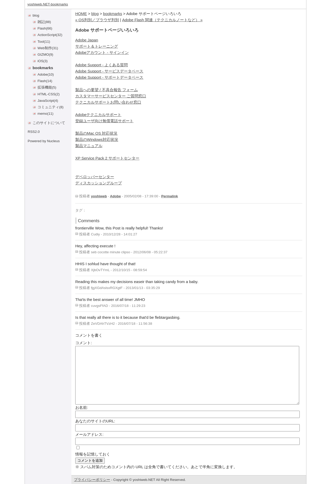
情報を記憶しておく (92, 454)
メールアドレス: (89, 434)
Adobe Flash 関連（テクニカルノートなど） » (162, 20)
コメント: (83, 343)
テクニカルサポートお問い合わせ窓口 (108, 102)
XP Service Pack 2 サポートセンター (107, 158)
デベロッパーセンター (94, 177)
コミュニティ (48, 107)
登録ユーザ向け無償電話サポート (104, 121)
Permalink (169, 196)
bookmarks (43, 68)
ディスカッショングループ (98, 183)
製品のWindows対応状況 (96, 139)
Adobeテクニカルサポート (98, 114)
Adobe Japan (86, 40)
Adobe (42, 74)
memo (42, 113)
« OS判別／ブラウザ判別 (97, 20)
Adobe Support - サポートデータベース (109, 77)
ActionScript (46, 35)
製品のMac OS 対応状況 (96, 133)
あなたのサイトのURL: (95, 421)
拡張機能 (44, 87)
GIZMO (43, 54)
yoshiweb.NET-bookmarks (47, 4)
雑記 (41, 22)
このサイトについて (49, 123)
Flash (41, 28)
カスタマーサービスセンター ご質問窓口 (110, 96)
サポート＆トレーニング (96, 46)
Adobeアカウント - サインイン (102, 52)
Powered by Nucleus (44, 141)
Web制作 (44, 48)
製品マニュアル (88, 145)
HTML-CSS (46, 94)
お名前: (81, 407)
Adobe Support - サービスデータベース (109, 71)
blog (36, 15)
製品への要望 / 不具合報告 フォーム (106, 90)
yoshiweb (99, 196)
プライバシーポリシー (92, 480)
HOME (81, 13)
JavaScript (45, 101)
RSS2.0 (34, 132)
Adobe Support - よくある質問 (101, 65)
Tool (40, 42)
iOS (40, 61)
